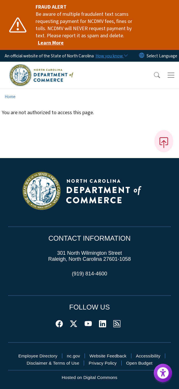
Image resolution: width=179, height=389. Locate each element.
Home (10, 97)
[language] (162, 56)
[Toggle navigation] (171, 75)
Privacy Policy (102, 363)
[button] (153, 75)
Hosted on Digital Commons (89, 377)
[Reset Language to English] (141, 55)
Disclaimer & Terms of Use (53, 363)
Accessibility (148, 355)
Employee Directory (37, 355)
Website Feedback (108, 355)
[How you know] (111, 56)
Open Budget (139, 363)
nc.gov (73, 355)
